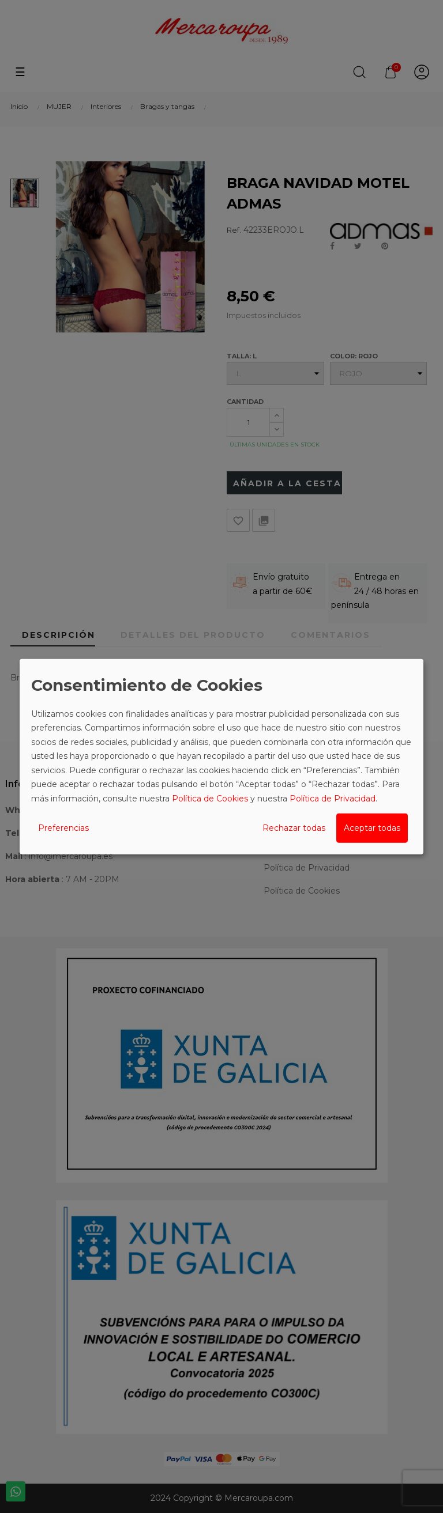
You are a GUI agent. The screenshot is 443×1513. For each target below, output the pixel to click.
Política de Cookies (210, 798)
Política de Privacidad (333, 798)
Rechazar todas (293, 828)
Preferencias (63, 828)
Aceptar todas (372, 828)
